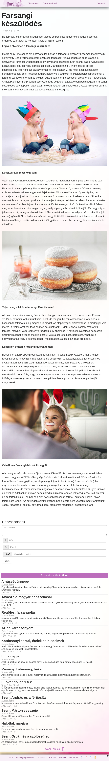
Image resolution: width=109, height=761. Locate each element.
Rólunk (53, 757)
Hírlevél (62, 757)
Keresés (102, 3)
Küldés (7, 561)
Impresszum (43, 757)
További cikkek (54, 749)
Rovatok (33, 3)
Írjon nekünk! (50, 3)
